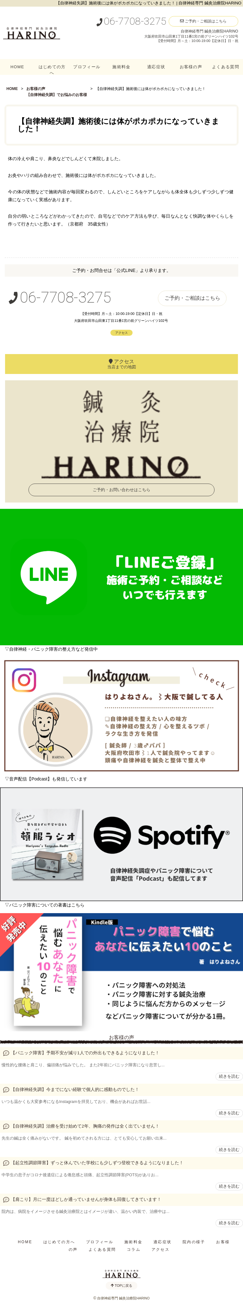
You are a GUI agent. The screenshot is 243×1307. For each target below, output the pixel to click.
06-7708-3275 (131, 21)
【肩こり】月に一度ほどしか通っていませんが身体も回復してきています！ (86, 1199)
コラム (133, 1249)
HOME (17, 66)
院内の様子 (194, 1242)
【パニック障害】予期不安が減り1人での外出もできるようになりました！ (85, 1053)
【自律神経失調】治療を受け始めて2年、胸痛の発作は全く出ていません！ (85, 1126)
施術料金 (121, 66)
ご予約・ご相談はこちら (203, 21)
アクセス (121, 332)
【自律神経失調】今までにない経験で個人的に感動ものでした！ (75, 1089)
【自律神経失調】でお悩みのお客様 (56, 95)
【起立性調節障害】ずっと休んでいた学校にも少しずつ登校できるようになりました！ (97, 1162)
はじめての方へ (52, 69)
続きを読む (229, 1076)
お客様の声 (191, 66)
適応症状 (156, 66)
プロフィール (86, 66)
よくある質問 (225, 66)
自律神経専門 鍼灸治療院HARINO (123, 1298)
